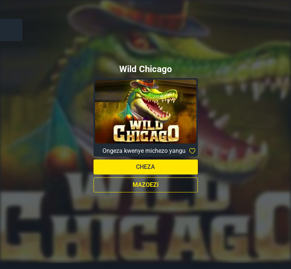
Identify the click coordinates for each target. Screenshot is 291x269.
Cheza (145, 166)
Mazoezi (146, 184)
